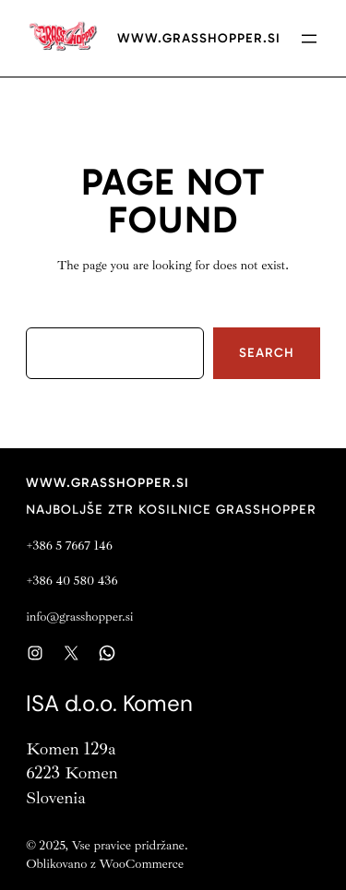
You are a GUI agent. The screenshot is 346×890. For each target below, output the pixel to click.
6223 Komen (71, 773)
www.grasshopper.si (198, 38)
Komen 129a (70, 749)
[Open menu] (309, 39)
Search (266, 353)
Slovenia (56, 798)
